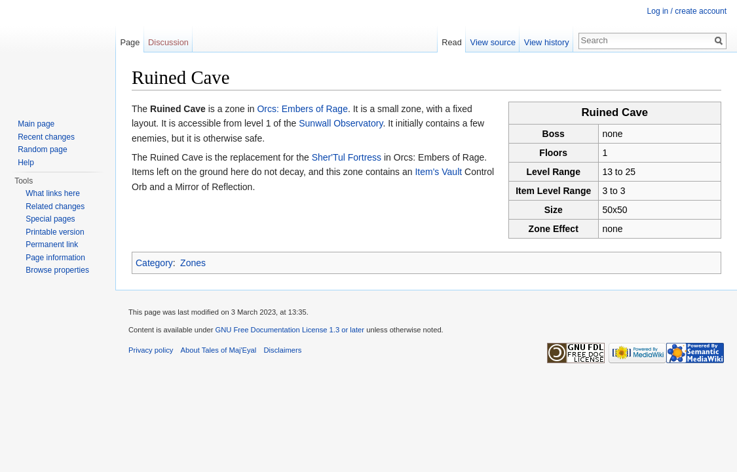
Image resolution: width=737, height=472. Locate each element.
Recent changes (46, 137)
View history (546, 42)
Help (26, 162)
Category (154, 263)
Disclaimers (283, 350)
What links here (53, 193)
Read (452, 42)
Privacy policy (150, 350)
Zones (193, 263)
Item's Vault (438, 172)
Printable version (55, 232)
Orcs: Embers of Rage (302, 109)
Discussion (168, 42)
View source (493, 42)
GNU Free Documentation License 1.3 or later (289, 330)
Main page (36, 123)
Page (130, 42)
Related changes (55, 206)
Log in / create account (687, 11)
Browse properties (57, 270)
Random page (42, 149)
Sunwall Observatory (341, 123)
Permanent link (52, 244)
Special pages (50, 219)
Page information (55, 257)
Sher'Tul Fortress (346, 157)
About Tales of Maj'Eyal (219, 350)
